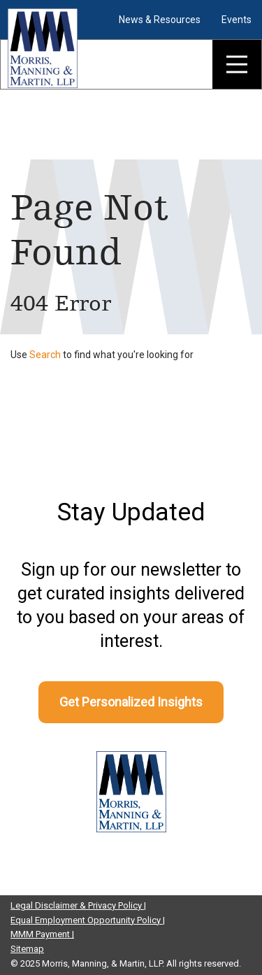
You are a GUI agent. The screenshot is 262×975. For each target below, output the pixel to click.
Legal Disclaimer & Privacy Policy (77, 905)
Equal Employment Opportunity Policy (86, 920)
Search (45, 354)
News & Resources (160, 19)
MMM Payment (41, 934)
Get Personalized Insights (131, 702)
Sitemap (27, 949)
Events (236, 19)
